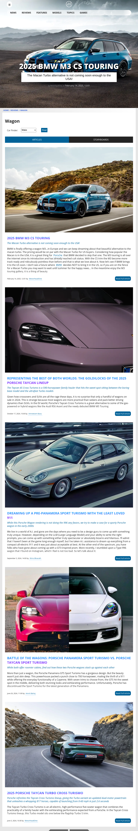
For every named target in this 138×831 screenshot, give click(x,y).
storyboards (100, 139)
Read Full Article (123, 278)
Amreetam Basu (35, 413)
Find (44, 130)
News (13, 12)
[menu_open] (9, 4)
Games (83, 12)
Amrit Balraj (30, 693)
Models (56, 12)
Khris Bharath (35, 558)
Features (41, 12)
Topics (70, 12)
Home (6, 110)
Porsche (58, 255)
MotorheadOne (35, 278)
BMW (59, 265)
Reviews (26, 12)
